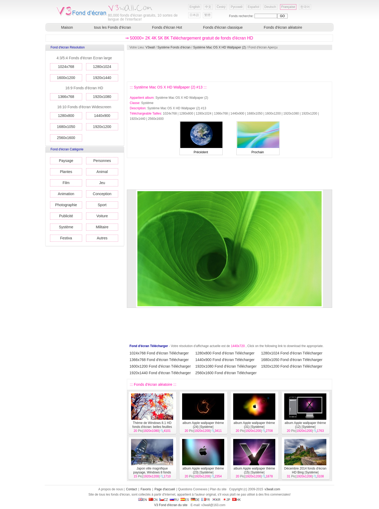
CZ (163, 500)
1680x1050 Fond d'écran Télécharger (291, 360)
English (195, 7)
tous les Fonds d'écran (112, 27)
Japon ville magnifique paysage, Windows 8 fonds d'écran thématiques (151, 472)
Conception (102, 194)
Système (66, 227)
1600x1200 (66, 78)
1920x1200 (102, 127)
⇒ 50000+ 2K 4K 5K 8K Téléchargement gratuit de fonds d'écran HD (189, 38)
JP (226, 500)
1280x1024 (102, 67)
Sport (102, 205)
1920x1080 (102, 97)
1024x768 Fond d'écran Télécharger (159, 353)
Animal (102, 172)
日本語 (194, 15)
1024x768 (66, 67)
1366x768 (66, 97)
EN (142, 500)
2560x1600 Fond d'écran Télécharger (226, 373)
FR (205, 500)
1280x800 (66, 115)
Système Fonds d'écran (174, 47)
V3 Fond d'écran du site (170, 505)
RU (174, 500)
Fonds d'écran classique (223, 27)
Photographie (66, 205)
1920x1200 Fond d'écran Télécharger (291, 366)
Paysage (66, 161)
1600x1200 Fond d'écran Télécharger (160, 366)
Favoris (146, 489)
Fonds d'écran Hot (167, 27)
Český (221, 7)
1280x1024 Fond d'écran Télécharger (291, 353)
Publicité (66, 216)
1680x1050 (66, 127)
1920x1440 (102, 78)
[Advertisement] (229, 66)
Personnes (102, 161)
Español (253, 7)
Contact (131, 489)
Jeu (102, 183)
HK (236, 500)
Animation (66, 194)
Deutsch (270, 7)
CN (153, 500)
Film (66, 183)
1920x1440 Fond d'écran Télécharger (160, 373)
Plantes (66, 172)
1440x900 (102, 115)
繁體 (207, 15)
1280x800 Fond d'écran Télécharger (225, 353)
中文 (208, 7)
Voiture (102, 216)
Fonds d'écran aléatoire (283, 27)
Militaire (102, 227)
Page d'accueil (164, 489)
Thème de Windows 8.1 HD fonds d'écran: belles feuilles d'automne (152, 427)
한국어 (305, 7)
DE (195, 500)
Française (288, 7)
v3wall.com (272, 489)
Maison (67, 27)
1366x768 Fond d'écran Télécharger (159, 360)
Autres (102, 238)
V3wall (150, 47)
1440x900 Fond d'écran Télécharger (225, 360)
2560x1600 (66, 138)
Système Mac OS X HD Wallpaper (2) (219, 47)
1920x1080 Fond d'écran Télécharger (226, 366)
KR (216, 500)
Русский (237, 7)
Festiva (66, 238)
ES (185, 500)
